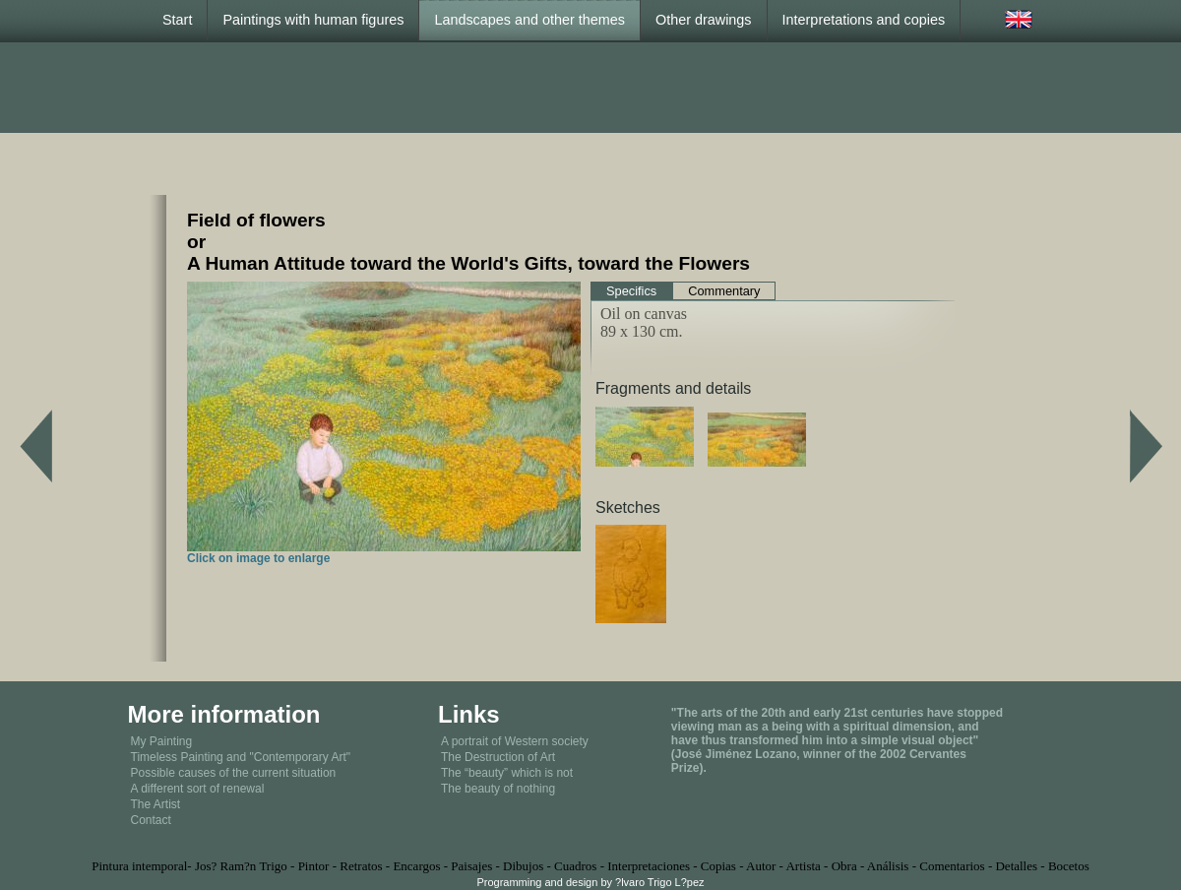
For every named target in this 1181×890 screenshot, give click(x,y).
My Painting (162, 741)
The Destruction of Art (498, 757)
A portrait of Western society (515, 741)
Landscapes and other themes (529, 20)
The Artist (156, 804)
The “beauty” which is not (507, 773)
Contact (151, 820)
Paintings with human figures (313, 20)
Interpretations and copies (864, 20)
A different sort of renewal (198, 788)
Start (177, 20)
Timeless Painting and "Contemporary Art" (241, 757)
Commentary (724, 291)
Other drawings (703, 20)
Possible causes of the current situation (234, 773)
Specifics (631, 291)
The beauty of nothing (498, 788)
